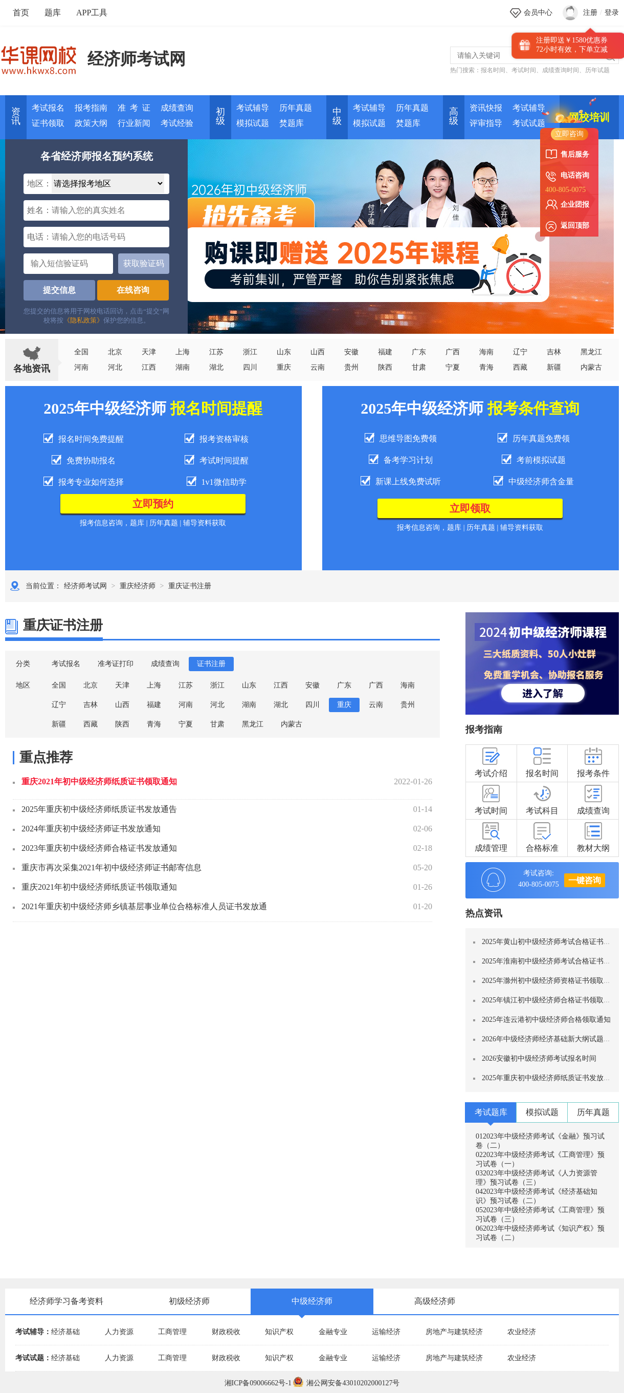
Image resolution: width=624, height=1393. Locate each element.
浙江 (250, 352)
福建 (385, 352)
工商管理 (172, 1332)
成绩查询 (177, 107)
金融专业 (333, 1332)
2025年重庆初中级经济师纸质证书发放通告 (99, 809)
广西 (452, 352)
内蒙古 (291, 724)
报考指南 (91, 107)
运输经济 (386, 1332)
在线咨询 (133, 290)
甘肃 (419, 367)
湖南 (182, 367)
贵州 (351, 367)
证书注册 (211, 664)
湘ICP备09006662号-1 (258, 1383)
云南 (317, 367)
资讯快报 (486, 107)
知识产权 (279, 1332)
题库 (52, 12)
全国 (81, 352)
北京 (115, 352)
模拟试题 (252, 123)
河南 (81, 367)
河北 (115, 367)
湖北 (216, 367)
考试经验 (177, 123)
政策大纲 (91, 123)
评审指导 (486, 123)
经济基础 (65, 1332)
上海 (182, 352)
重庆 (284, 367)
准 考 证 (134, 107)
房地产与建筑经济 (454, 1332)
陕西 (385, 367)
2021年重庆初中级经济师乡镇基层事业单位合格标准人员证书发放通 (144, 906)
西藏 (520, 367)
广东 (419, 352)
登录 (612, 12)
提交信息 (59, 290)
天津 (149, 352)
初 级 (220, 116)
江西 (149, 367)
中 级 (337, 116)
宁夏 (452, 367)
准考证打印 (115, 664)
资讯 (15, 116)
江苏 (216, 352)
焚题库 (291, 123)
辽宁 (520, 352)
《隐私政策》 (83, 320)
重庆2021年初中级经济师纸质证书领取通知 (99, 781)
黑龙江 (252, 724)
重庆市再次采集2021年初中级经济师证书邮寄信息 (111, 867)
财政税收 (226, 1332)
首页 (21, 12)
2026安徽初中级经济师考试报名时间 (539, 1058)
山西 (317, 352)
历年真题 (295, 107)
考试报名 (48, 107)
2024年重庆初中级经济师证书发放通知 (91, 828)
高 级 (453, 116)
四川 (250, 367)
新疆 (59, 724)
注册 (590, 12)
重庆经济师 (137, 586)
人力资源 (119, 1332)
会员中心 (538, 12)
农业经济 (521, 1332)
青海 (486, 367)
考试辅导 (252, 107)
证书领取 (48, 123)
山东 (284, 352)
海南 (486, 352)
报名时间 (493, 70)
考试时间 (523, 70)
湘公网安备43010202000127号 (346, 1383)
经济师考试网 (136, 59)
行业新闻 (134, 123)
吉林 (90, 705)
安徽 (351, 352)
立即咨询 (569, 134)
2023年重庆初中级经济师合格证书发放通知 (99, 848)
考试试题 (528, 123)
